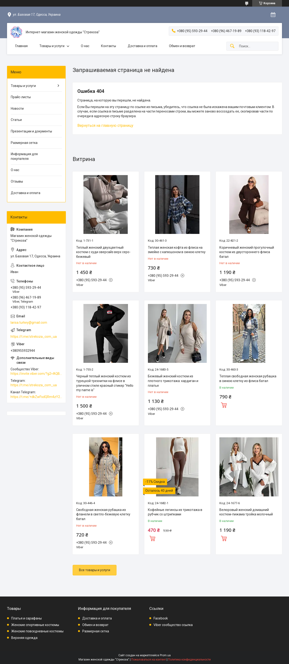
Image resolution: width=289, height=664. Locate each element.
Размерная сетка (24, 143)
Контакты (108, 46)
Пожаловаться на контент (148, 659)
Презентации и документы (31, 131)
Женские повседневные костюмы (37, 631)
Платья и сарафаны (26, 618)
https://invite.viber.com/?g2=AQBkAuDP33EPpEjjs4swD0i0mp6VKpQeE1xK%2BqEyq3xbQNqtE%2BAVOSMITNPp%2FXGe (36, 373)
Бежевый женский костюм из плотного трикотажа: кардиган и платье (173, 380)
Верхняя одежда (24, 638)
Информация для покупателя (24, 156)
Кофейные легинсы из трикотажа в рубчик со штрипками (175, 512)
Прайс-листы (21, 97)
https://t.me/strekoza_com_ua (34, 336)
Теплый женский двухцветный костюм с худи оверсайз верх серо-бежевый (103, 252)
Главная (21, 46)
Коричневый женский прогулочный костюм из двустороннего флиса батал (246, 252)
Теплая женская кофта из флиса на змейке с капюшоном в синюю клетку (177, 250)
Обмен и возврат (182, 46)
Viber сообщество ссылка (173, 625)
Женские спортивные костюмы (35, 625)
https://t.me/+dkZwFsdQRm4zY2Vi (36, 397)
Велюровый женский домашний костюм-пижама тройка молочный (246, 512)
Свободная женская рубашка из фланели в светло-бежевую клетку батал (103, 514)
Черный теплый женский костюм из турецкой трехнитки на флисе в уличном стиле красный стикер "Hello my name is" (104, 383)
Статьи (16, 120)
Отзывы (17, 181)
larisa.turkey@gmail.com (29, 322)
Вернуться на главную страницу (105, 125)
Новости (17, 108)
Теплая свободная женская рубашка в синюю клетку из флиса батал (247, 378)
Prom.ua (165, 655)
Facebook (161, 618)
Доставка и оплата (142, 46)
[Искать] (232, 46)
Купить (223, 404)
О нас (85, 46)
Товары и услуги (51, 46)
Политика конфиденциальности (189, 659)
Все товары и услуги (94, 570)
